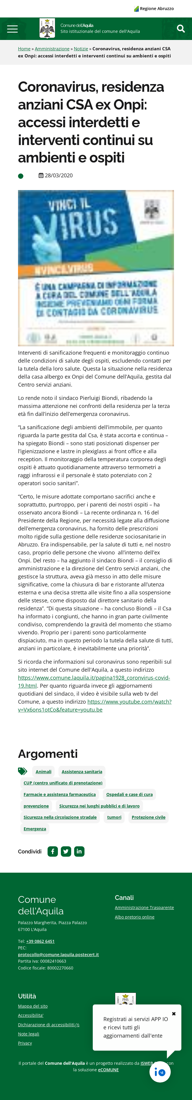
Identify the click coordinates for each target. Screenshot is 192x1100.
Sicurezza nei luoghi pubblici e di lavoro (99, 806)
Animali (43, 771)
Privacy (25, 1043)
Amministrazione (52, 49)
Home (24, 49)
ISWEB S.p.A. (153, 1063)
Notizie (81, 49)
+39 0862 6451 (40, 941)
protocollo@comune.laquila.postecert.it (58, 954)
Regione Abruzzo (154, 8)
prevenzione (36, 806)
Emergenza (35, 829)
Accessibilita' (30, 1015)
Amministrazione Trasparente (144, 907)
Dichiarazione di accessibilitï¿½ (48, 1024)
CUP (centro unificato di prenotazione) (63, 783)
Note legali (28, 1034)
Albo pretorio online (134, 917)
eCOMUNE (108, 1069)
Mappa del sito (33, 1006)
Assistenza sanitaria (82, 771)
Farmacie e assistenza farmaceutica (60, 794)
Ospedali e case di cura (129, 794)
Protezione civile (148, 817)
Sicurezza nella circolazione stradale (60, 817)
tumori (114, 817)
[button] (12, 28)
